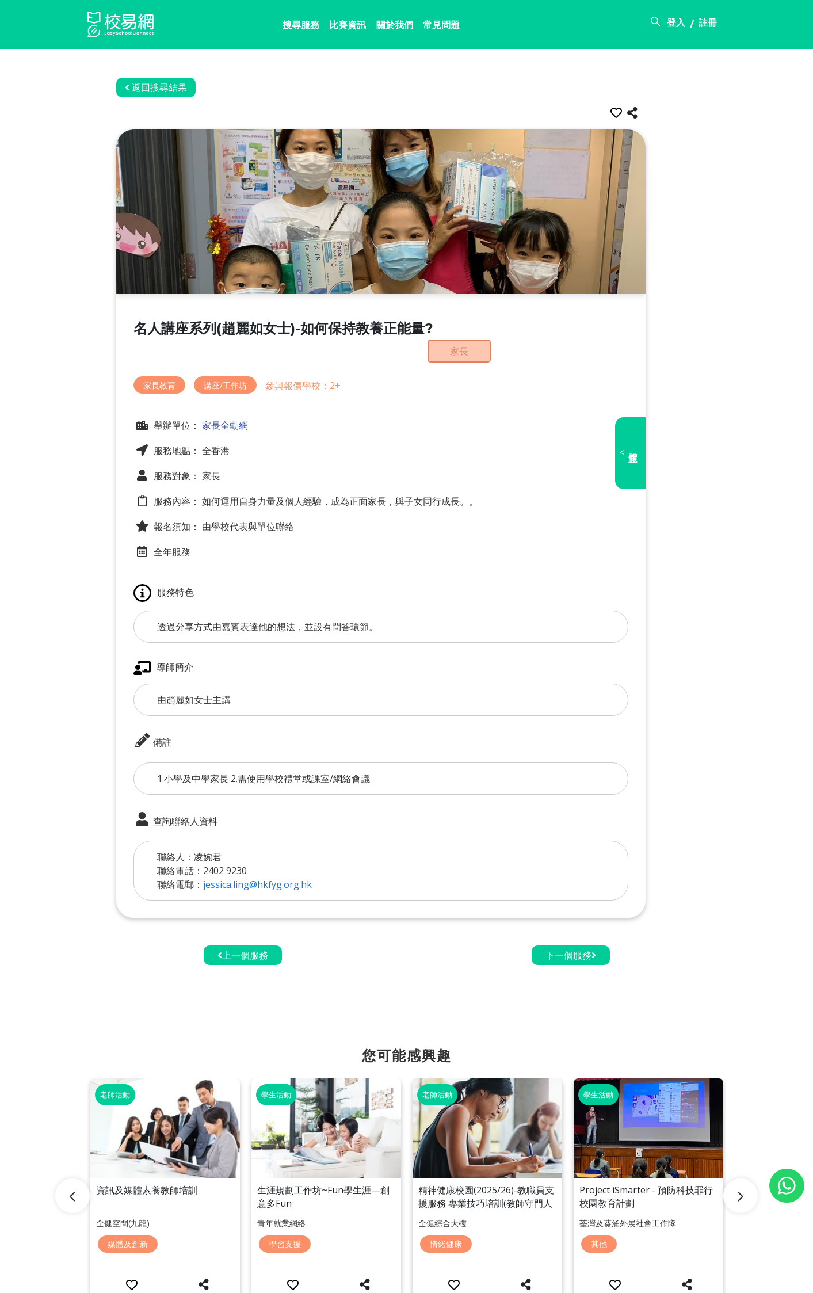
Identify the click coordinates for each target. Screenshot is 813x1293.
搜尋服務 (224, 27)
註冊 (708, 24)
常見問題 (385, 27)
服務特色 (189, 567)
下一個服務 (570, 929)
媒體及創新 (128, 1194)
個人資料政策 (698, 1277)
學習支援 (285, 1194)
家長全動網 (250, 407)
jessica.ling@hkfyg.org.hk (283, 858)
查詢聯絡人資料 (201, 793)
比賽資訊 (277, 27)
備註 (178, 715)
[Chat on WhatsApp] (786, 1186)
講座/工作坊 (251, 366)
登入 (676, 24)
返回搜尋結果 (182, 87)
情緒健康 (446, 1194)
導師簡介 (189, 642)
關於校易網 (522, 1277)
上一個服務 (242, 929)
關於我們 (331, 27)
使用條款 (635, 1277)
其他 (599, 1194)
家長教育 (185, 366)
